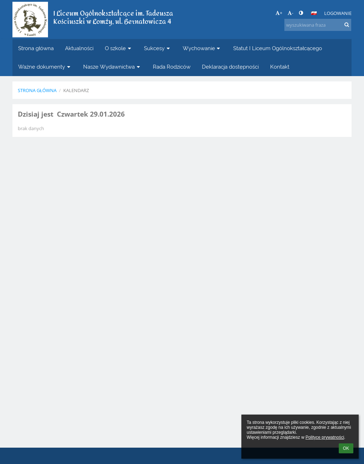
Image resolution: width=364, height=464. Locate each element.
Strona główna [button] (36, 48)
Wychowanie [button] (202, 48)
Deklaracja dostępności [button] (230, 67)
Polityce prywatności (324, 437)
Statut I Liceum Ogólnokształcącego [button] (277, 48)
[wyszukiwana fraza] (318, 24)
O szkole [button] (119, 48)
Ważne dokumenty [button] (45, 67)
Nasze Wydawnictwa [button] (112, 67)
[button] (314, 13)
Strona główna (37, 90)
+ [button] (278, 13)
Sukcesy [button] (157, 48)
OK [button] (346, 448)
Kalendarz (76, 90)
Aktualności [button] (79, 48)
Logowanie (338, 13)
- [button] (290, 13)
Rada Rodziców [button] (172, 67)
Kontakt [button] (279, 67)
